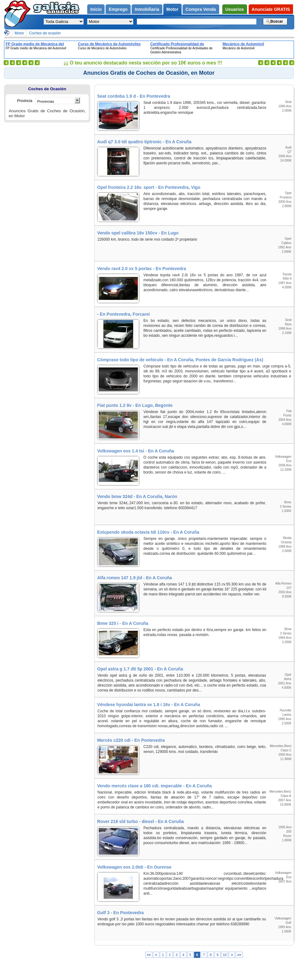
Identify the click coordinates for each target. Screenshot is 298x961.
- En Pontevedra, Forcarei (123, 314)
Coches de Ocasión (47, 89)
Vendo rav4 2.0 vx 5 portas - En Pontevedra (141, 268)
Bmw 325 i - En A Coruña (122, 623)
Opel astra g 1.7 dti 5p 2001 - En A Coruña (140, 668)
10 (225, 955)
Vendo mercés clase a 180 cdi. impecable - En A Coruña (154, 785)
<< (149, 955)
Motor (19, 33)
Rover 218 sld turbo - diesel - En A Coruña (140, 821)
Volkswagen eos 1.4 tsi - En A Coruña (135, 450)
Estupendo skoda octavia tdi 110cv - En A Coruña (148, 532)
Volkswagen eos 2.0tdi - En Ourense (134, 867)
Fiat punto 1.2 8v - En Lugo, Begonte (135, 405)
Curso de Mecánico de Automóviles (109, 44)
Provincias (45, 101)
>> (239, 955)
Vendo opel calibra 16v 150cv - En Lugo (137, 232)
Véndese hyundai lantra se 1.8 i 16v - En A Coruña (148, 704)
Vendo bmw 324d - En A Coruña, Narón (137, 496)
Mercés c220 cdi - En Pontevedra (131, 740)
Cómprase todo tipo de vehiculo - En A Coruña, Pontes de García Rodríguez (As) (180, 359)
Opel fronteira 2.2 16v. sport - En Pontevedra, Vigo (148, 187)
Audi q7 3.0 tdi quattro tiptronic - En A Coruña (144, 141)
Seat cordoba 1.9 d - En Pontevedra (133, 96)
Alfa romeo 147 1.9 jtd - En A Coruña (134, 577)
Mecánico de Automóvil (243, 44)
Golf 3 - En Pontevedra (120, 912)
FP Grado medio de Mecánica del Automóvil (35, 44)
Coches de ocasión (45, 33)
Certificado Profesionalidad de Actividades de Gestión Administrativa (184, 44)
